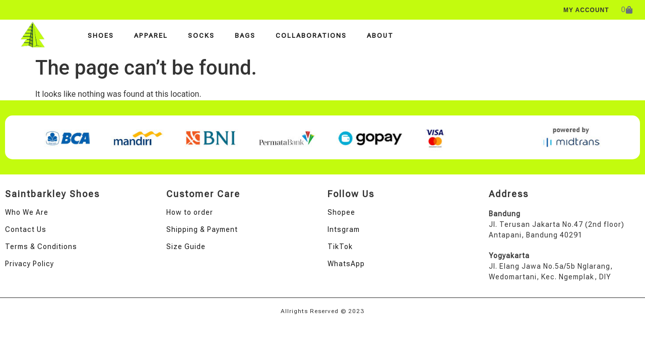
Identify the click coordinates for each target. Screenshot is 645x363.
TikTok (340, 247)
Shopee (341, 212)
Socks (201, 35)
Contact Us (25, 229)
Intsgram (344, 229)
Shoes (101, 35)
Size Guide (186, 247)
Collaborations (311, 35)
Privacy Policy (29, 264)
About (380, 35)
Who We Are (26, 212)
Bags (245, 35)
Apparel (151, 35)
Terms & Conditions (41, 247)
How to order (189, 212)
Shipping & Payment (202, 229)
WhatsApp (346, 264)
